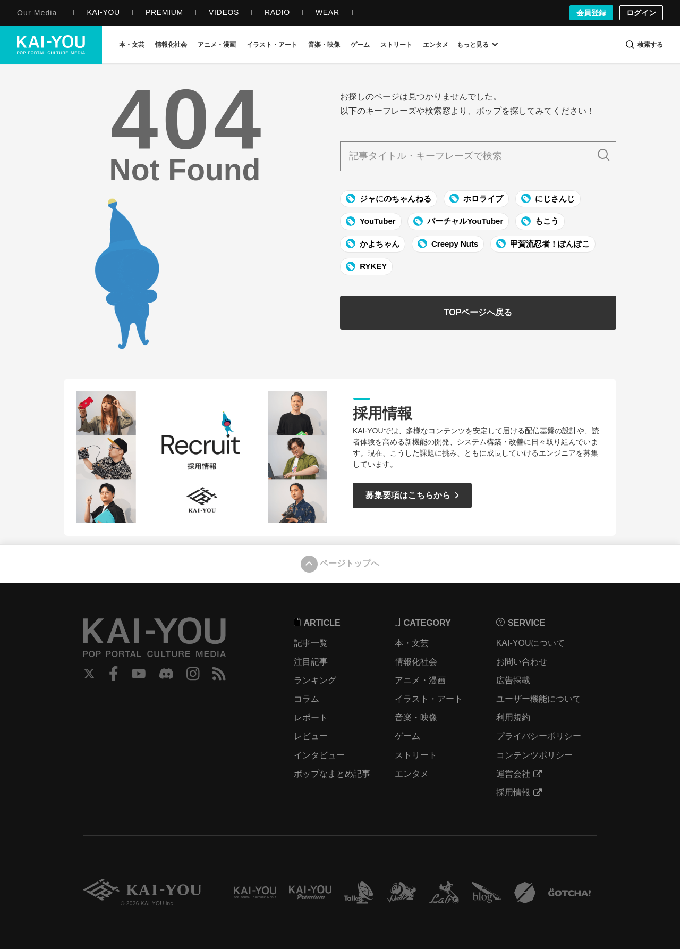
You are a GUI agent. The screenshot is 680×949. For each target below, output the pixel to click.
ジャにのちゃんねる (388, 198)
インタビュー (319, 755)
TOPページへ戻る (478, 312)
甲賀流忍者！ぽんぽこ (543, 243)
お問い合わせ (521, 661)
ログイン (641, 13)
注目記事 (311, 661)
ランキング (315, 680)
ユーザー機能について (538, 698)
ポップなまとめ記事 (332, 773)
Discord (166, 673)
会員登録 (591, 13)
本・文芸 (412, 643)
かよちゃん (373, 243)
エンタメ (412, 773)
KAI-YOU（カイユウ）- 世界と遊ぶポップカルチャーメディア (51, 44)
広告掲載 (513, 680)
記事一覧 (311, 643)
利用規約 (513, 717)
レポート (311, 717)
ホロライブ (476, 198)
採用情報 (519, 792)
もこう (540, 221)
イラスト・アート (429, 698)
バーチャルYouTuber (458, 221)
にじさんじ (548, 198)
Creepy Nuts (448, 243)
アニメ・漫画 (420, 680)
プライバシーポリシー (538, 736)
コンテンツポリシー (534, 755)
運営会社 (519, 773)
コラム (306, 698)
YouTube (138, 673)
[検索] (644, 44)
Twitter (89, 673)
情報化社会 (416, 661)
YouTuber (371, 221)
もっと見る (477, 44)
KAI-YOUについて (530, 643)
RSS (219, 673)
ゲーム (407, 736)
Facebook (113, 673)
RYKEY (366, 266)
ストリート (416, 755)
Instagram (193, 673)
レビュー (311, 736)
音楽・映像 (416, 717)
